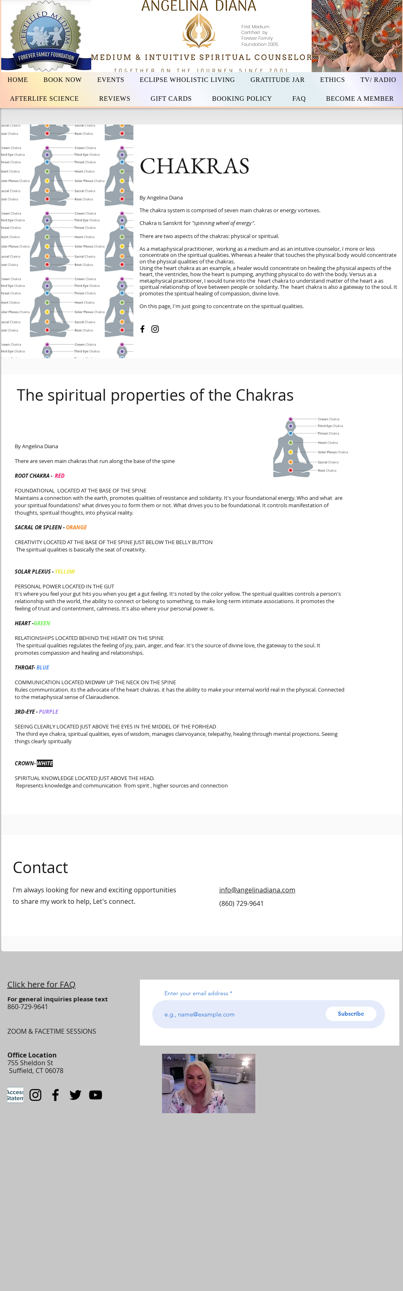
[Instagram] (155, 329)
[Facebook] (142, 329)
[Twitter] (75, 1095)
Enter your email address (196, 993)
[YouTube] (96, 1095)
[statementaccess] (15, 1095)
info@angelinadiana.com (257, 889)
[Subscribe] (351, 1014)
